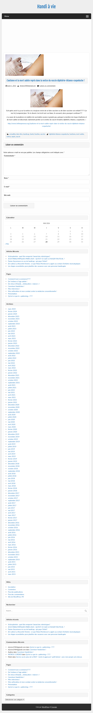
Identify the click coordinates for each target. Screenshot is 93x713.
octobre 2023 (13, 321)
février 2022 (12, 370)
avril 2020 (11, 424)
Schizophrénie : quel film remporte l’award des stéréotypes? (29, 256)
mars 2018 (12, 486)
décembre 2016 (13, 523)
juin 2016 (11, 537)
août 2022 (11, 355)
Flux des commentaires (16, 594)
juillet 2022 (12, 358)
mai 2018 (11, 481)
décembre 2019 (13, 434)
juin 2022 (11, 360)
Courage (54, 707)
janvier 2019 (12, 461)
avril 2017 (11, 513)
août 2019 (11, 444)
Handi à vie (46, 6)
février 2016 (12, 547)
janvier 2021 (12, 402)
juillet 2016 (12, 535)
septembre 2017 (14, 500)
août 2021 (11, 385)
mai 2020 (11, 422)
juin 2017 (11, 508)
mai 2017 (11, 510)
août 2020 (11, 415)
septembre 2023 (14, 324)
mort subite (80, 134)
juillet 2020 (12, 417)
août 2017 (11, 503)
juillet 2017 (12, 505)
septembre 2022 (14, 353)
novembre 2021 (13, 378)
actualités (12, 134)
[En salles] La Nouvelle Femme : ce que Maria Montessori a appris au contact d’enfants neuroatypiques (44, 264)
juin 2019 (11, 449)
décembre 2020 (13, 405)
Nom (6, 178)
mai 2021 (11, 392)
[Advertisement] (46, 37)
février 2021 (12, 400)
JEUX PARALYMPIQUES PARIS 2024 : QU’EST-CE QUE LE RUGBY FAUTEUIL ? (36, 259)
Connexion (12, 589)
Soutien (37, 134)
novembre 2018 (13, 466)
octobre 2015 (13, 557)
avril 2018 (11, 483)
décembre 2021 (13, 375)
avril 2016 (11, 542)
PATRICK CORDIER (15, 654)
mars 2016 (12, 545)
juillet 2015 (12, 564)
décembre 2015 (13, 552)
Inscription (11, 587)
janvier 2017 (12, 520)
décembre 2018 (13, 464)
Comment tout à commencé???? (19, 279)
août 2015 (11, 562)
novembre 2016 (13, 525)
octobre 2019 (13, 439)
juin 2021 (11, 390)
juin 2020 (11, 419)
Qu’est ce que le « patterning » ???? (20, 296)
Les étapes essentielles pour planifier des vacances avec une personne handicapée (37, 266)
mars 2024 (12, 309)
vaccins (42, 134)
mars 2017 (12, 515)
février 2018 (12, 488)
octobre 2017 (13, 498)
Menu (6, 16)
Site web (7, 195)
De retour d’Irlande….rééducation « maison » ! (24, 284)
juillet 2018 (12, 476)
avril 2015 (11, 572)
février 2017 (12, 518)
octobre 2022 (13, 351)
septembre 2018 (14, 471)
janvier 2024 (12, 314)
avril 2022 (11, 365)
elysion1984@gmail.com (28, 86)
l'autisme (72, 134)
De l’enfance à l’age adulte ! (17, 281)
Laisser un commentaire (47, 86)
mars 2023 (12, 338)
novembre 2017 (13, 496)
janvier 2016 (12, 550)
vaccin (18, 136)
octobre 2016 (13, 527)
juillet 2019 (12, 446)
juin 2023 (11, 331)
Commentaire (9, 156)
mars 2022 (12, 368)
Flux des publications (15, 592)
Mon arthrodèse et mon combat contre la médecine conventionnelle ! (32, 291)
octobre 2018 (13, 469)
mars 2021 (12, 397)
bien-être (19, 134)
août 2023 (11, 326)
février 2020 (12, 429)
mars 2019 (12, 456)
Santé (32, 134)
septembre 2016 (14, 530)
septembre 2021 (14, 383)
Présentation (12, 294)
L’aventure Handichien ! (16, 286)
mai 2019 (11, 451)
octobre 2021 (13, 380)
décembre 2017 (13, 493)
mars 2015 (12, 574)
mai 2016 (11, 540)
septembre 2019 (14, 441)
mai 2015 (11, 569)
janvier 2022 (12, 373)
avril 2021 (11, 395)
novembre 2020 (13, 407)
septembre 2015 (14, 559)
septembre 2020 (14, 412)
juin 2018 (11, 478)
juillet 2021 (12, 387)
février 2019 (12, 459)
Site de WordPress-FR (16, 597)
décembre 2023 (13, 316)
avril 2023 (11, 336)
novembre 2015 (13, 554)
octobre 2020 (13, 410)
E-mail (7, 186)
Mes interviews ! (14, 289)
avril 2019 (11, 454)
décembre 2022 (13, 346)
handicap (26, 134)
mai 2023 (11, 333)
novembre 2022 (13, 348)
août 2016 (11, 532)
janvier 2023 (12, 343)
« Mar (7, 244)
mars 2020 (12, 427)
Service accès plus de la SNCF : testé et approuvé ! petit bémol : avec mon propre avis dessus (49, 657)
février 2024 (12, 311)
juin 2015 (11, 567)
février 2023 (12, 341)
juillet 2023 (12, 329)
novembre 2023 (13, 319)
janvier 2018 (12, 491)
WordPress (45, 707)
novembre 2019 (13, 437)
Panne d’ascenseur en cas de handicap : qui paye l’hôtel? (27, 261)
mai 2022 (11, 363)
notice (9, 136)
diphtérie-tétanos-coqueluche (59, 134)
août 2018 (11, 473)
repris (13, 136)
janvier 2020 (12, 432)
